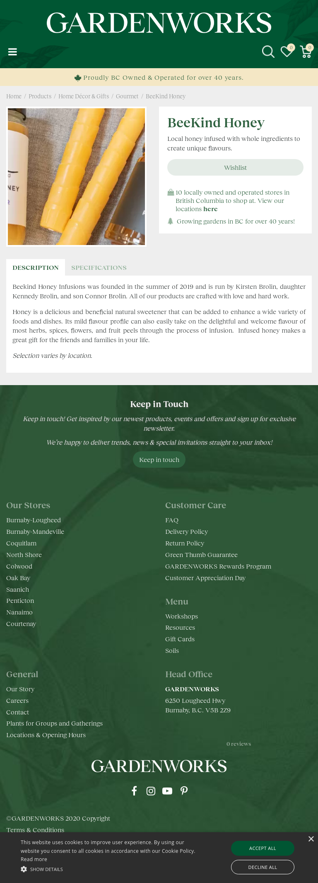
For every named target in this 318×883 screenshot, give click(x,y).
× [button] (311, 839)
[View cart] (305, 51)
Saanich (17, 589)
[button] (110, 869)
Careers (17, 700)
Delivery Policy (186, 531)
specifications (99, 267)
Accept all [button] (262, 848)
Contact (17, 712)
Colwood (19, 566)
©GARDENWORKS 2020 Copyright (58, 827)
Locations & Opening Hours (46, 734)
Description (35, 267)
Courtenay (21, 623)
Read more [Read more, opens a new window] (34, 859)
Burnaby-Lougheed (33, 520)
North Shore (24, 554)
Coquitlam (21, 543)
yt (167, 791)
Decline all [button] (262, 867)
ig (151, 791)
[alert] (159, 857)
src (268, 51)
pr (184, 791)
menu (12, 51)
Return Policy (184, 543)
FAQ (171, 520)
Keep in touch (159, 459)
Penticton (20, 600)
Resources (180, 627)
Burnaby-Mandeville (35, 531)
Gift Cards (180, 639)
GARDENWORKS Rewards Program (218, 566)
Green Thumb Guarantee (201, 554)
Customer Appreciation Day (205, 577)
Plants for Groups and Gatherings (54, 723)
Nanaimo (19, 612)
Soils (172, 650)
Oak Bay (18, 577)
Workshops (181, 616)
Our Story (20, 689)
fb (134, 791)
